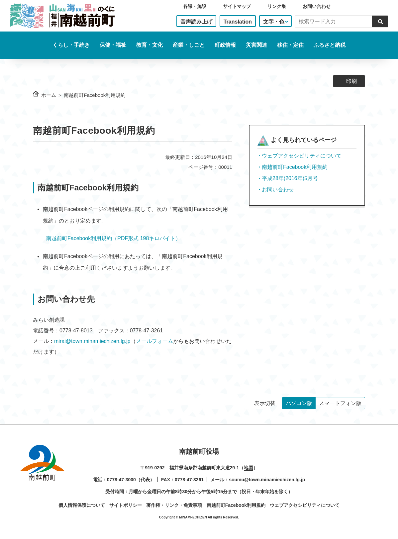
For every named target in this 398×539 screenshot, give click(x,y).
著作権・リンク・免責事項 (174, 505)
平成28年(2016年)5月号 (290, 178)
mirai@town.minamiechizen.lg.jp (92, 341)
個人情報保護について (81, 505)
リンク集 (276, 6)
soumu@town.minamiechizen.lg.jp (267, 479)
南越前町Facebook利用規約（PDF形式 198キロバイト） (113, 238)
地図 (248, 467)
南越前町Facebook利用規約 (295, 167)
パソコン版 (299, 403)
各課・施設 (194, 6)
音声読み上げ (196, 22)
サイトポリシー (125, 505)
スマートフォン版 (340, 403)
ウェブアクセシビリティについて (302, 156)
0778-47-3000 (121, 479)
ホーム (48, 95)
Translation (238, 22)
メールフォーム (154, 341)
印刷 (351, 81)
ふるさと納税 (330, 45)
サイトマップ (237, 6)
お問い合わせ (317, 6)
